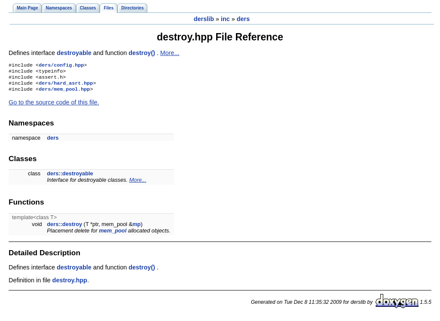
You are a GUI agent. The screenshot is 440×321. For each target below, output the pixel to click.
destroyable (75, 52)
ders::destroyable (70, 177)
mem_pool (112, 235)
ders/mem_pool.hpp (64, 93)
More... (170, 52)
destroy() (142, 52)
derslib (204, 18)
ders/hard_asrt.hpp (66, 86)
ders (243, 18)
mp (136, 228)
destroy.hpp (69, 284)
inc (225, 18)
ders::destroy (64, 228)
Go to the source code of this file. (54, 106)
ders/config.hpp (61, 65)
